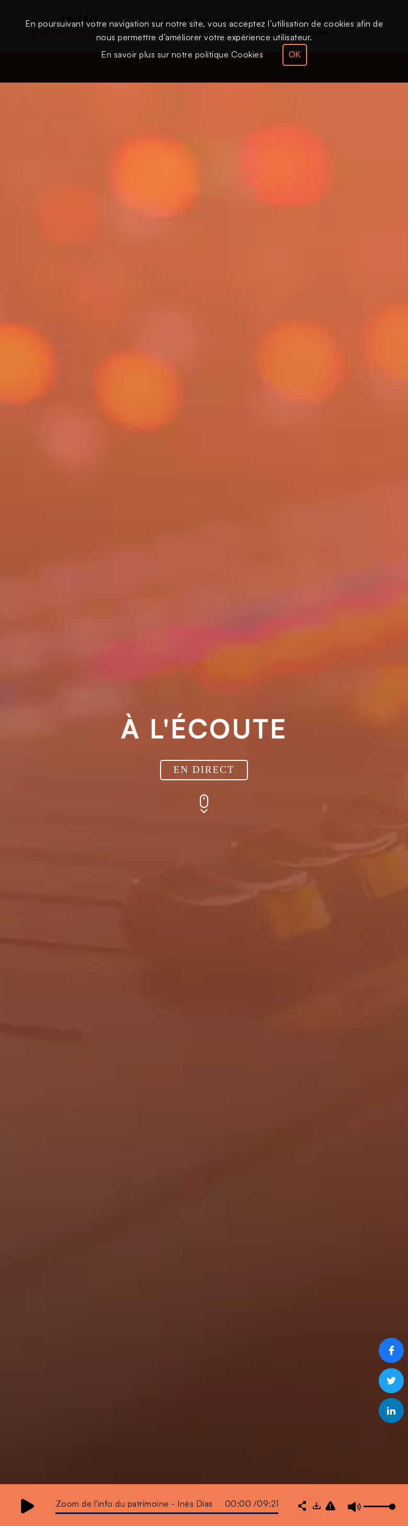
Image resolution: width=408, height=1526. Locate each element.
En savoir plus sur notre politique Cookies (182, 54)
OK (295, 54)
